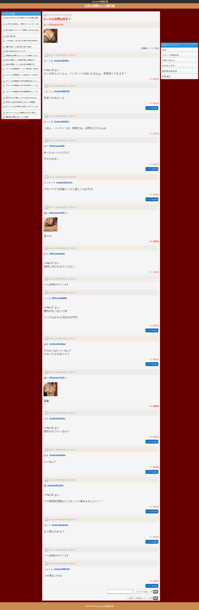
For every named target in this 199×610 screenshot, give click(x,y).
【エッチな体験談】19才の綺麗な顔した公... (22, 81)
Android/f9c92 (61, 91)
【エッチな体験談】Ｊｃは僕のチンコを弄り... (22, 75)
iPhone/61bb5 (57, 253)
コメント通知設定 (170, 55)
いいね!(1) (153, 79)
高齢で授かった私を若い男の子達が (19, 47)
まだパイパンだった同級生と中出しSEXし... (22, 112)
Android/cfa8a (57, 418)
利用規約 (166, 76)
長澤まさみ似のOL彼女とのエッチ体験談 (20, 102)
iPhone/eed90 (57, 146)
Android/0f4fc (61, 60)
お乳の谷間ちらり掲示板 (99, 5)
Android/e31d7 (64, 182)
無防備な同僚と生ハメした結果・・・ (19, 117)
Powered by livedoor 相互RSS (15, 120)
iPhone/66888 (59, 298)
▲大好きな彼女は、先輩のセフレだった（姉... (22, 24)
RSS (164, 50)
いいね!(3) (153, 241)
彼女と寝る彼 (10, 36)
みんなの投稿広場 (105, 606)
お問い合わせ (168, 60)
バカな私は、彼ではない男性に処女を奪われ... (22, 40)
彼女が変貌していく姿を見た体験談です (20, 64)
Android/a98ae (57, 344)
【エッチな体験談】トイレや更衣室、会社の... (22, 69)
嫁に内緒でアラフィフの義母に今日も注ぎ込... (22, 30)
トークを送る (152, 108)
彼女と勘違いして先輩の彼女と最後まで (20, 60)
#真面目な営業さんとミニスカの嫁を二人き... (22, 55)
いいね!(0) (153, 194)
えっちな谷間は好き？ (57, 19)
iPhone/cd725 (56, 24)
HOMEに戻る (168, 66)
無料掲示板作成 (169, 71)
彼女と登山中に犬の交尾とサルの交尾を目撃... (22, 18)
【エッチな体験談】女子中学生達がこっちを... (22, 85)
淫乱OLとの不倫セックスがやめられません (21, 98)
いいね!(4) (153, 406)
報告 (155, 598)
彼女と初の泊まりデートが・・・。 (19, 51)
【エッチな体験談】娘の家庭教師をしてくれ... (22, 91)
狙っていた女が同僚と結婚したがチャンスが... (22, 106)
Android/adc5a (60, 525)
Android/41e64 (55, 485)
